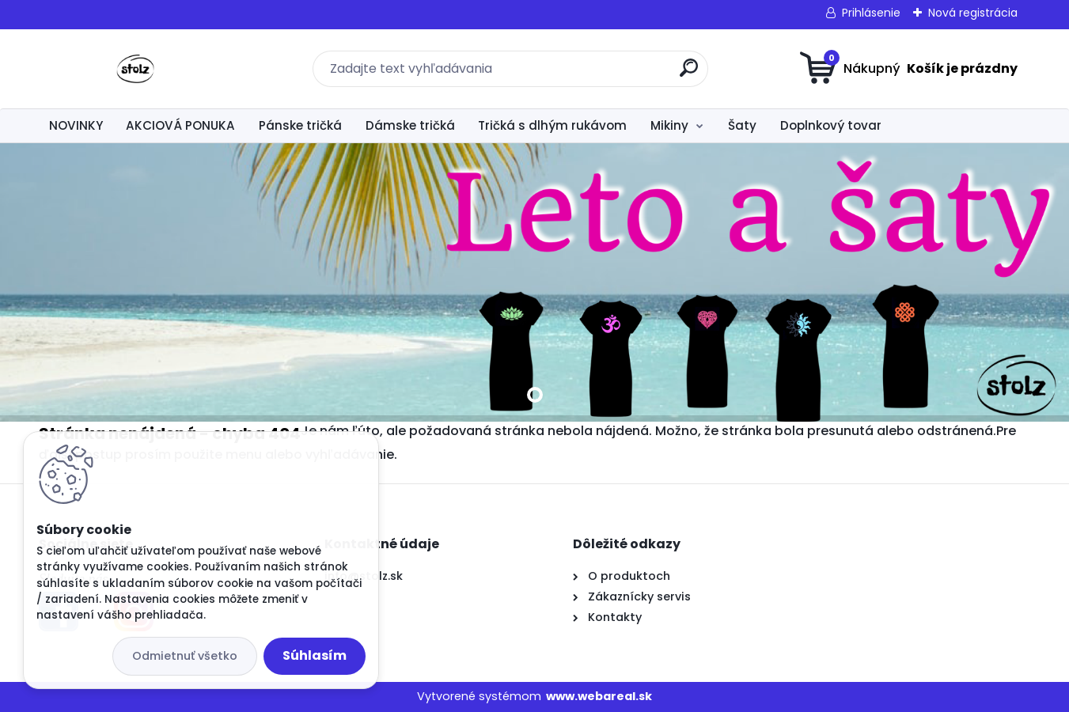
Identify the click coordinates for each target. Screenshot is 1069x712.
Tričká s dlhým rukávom (552, 125)
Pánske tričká (300, 125)
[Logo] (136, 68)
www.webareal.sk (599, 696)
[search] (689, 74)
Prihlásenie (871, 13)
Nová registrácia (973, 13)
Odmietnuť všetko (184, 656)
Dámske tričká (410, 125)
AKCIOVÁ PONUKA (180, 125)
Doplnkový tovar (830, 125)
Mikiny (669, 125)
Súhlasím (314, 655)
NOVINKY (76, 125)
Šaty (742, 125)
